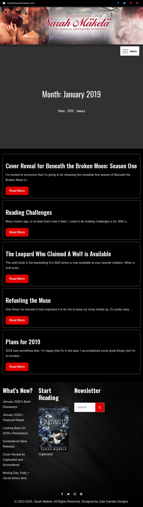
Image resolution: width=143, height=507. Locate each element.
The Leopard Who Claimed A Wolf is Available (58, 253)
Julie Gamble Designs (113, 501)
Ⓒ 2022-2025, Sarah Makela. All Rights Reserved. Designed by (56, 501)
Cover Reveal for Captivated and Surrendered (14, 459)
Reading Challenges (29, 212)
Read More (17, 191)
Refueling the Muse (28, 300)
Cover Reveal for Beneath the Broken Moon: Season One (71, 165)
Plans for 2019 (23, 341)
